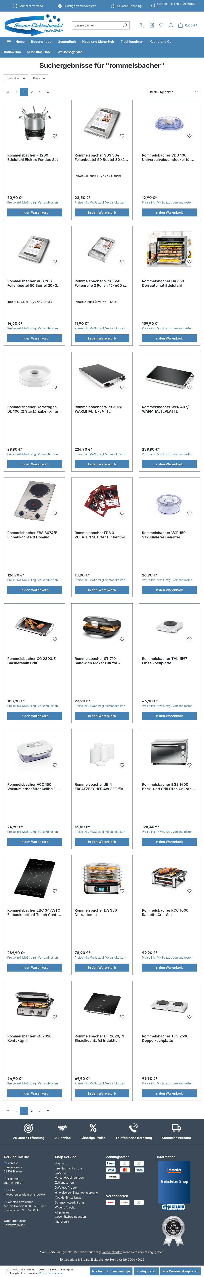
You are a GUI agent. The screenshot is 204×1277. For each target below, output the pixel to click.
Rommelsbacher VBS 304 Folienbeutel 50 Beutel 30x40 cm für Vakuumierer (101, 157)
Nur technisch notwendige (111, 1271)
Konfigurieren (146, 1271)
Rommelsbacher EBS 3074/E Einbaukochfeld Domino (32, 535)
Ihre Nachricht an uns (68, 1168)
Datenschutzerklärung (69, 1202)
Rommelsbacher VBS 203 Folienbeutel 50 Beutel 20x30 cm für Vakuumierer (33, 283)
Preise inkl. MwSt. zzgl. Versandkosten (32, 202)
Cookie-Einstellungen (69, 1197)
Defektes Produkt (66, 1187)
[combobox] (96, 25)
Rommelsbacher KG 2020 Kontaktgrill (29, 1038)
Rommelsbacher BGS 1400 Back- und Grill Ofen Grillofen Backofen (168, 786)
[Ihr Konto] (171, 25)
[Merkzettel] (161, 25)
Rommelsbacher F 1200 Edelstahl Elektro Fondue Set (32, 157)
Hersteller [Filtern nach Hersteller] (16, 78)
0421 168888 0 (13, 1183)
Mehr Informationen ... (51, 1273)
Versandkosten (112, 1252)
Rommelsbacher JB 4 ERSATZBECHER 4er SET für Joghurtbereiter (99, 786)
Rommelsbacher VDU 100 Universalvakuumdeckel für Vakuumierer (166, 157)
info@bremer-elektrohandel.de (24, 1194)
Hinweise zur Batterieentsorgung (76, 1192)
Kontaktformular (14, 1225)
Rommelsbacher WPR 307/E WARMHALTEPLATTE (99, 409)
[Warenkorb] (188, 25)
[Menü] (9, 41)
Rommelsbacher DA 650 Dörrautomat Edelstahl (163, 283)
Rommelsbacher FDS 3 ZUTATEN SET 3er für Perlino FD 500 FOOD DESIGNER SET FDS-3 (100, 535)
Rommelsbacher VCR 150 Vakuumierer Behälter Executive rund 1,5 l (164, 535)
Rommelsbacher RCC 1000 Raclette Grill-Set (165, 912)
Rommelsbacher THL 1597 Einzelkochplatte (164, 661)
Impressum (62, 1221)
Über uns (61, 1163)
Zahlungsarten (64, 1182)
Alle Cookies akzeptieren (180, 1271)
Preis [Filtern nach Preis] (39, 78)
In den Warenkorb (35, 212)
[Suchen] (124, 25)
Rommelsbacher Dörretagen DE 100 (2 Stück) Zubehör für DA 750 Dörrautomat (32, 409)
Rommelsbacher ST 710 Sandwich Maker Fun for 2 (98, 661)
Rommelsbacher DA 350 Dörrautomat (96, 912)
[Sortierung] (174, 92)
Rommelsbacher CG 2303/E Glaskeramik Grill (31, 661)
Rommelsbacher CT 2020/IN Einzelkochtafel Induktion (99, 1038)
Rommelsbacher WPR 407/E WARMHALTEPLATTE (166, 409)
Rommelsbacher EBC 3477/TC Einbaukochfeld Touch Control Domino (34, 912)
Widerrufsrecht (65, 1207)
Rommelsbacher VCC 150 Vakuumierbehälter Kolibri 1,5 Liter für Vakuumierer (33, 786)
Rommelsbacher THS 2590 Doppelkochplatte (165, 1038)
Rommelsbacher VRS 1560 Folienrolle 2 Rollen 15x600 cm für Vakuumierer (101, 283)
